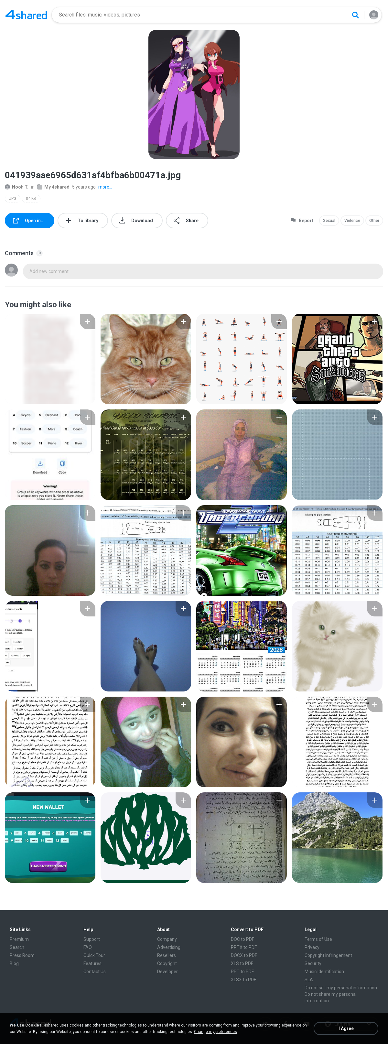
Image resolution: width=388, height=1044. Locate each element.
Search (17, 947)
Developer (167, 971)
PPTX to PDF (244, 947)
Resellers (166, 955)
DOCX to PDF (244, 955)
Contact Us (94, 971)
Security (313, 963)
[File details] (50, 359)
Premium (19, 939)
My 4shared (53, 187)
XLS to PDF (242, 963)
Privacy (312, 947)
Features (92, 963)
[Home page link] (26, 14)
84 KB (31, 198)
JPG (12, 198)
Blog (14, 963)
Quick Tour (94, 955)
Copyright (167, 963)
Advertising (168, 947)
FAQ (87, 947)
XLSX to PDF (243, 979)
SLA (309, 979)
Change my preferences (215, 1031)
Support (91, 939)
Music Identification (324, 971)
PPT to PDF (242, 971)
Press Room (22, 955)
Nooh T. (16, 187)
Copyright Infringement (328, 955)
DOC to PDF (242, 939)
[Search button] (355, 15)
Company (167, 939)
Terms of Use (318, 939)
